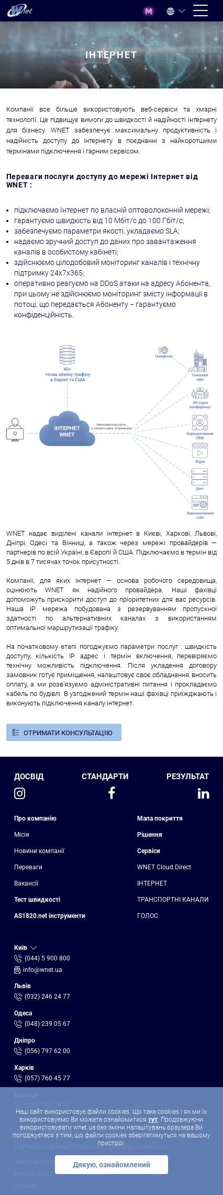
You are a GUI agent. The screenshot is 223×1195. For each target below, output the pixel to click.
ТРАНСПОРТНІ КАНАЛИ (173, 899)
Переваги (28, 867)
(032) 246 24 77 (47, 996)
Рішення (149, 834)
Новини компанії (39, 851)
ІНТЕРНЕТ (152, 883)
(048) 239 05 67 (47, 1023)
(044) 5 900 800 (47, 958)
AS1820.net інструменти (49, 916)
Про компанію (35, 818)
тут (153, 1119)
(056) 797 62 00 (47, 1051)
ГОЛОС (147, 916)
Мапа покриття (160, 818)
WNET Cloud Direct (164, 867)
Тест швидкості (37, 899)
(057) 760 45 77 (47, 1078)
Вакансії (26, 883)
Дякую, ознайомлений (111, 1164)
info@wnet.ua (42, 969)
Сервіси (148, 851)
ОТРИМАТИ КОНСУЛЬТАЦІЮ (68, 733)
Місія (21, 834)
